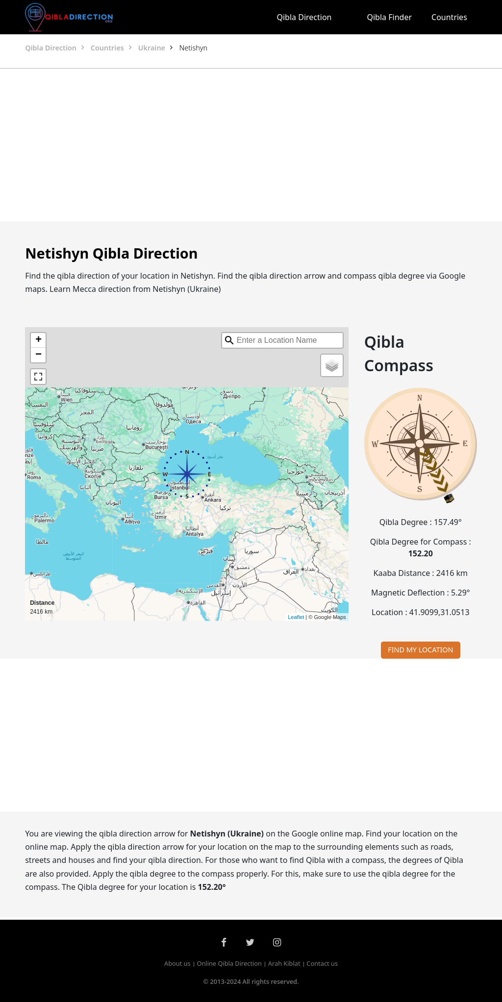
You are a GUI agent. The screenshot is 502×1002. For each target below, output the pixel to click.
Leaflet (296, 617)
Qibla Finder (389, 17)
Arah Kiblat (284, 963)
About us (177, 963)
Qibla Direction (303, 17)
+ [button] (38, 340)
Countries (449, 17)
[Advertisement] (251, 145)
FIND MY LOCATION (420, 649)
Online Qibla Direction (229, 963)
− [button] (38, 355)
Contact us (322, 963)
